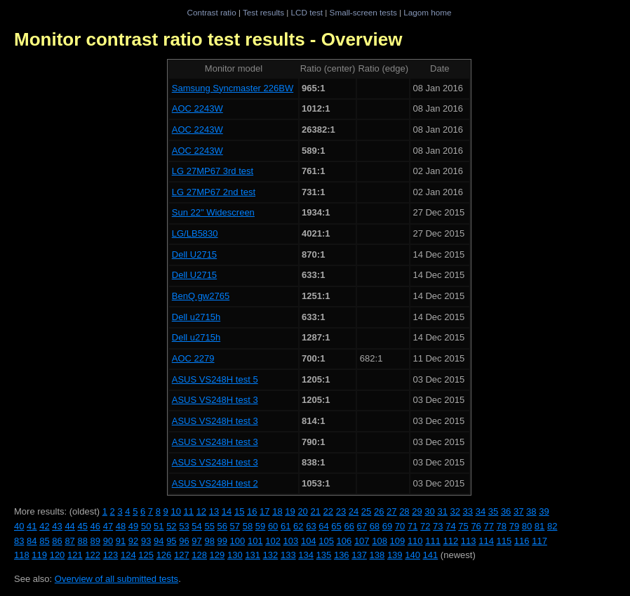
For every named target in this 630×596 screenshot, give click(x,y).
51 (158, 526)
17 (264, 511)
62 (298, 526)
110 (415, 541)
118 (21, 555)
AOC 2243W (197, 108)
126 (164, 555)
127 (181, 555)
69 (387, 526)
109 (398, 541)
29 (417, 511)
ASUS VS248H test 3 (215, 400)
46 (95, 526)
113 (468, 541)
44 (69, 526)
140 (412, 555)
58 (248, 526)
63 (311, 526)
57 (235, 526)
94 (158, 541)
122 (92, 555)
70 (400, 526)
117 (539, 541)
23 (341, 511)
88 (82, 541)
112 (451, 541)
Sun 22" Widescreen (213, 212)
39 (544, 511)
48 (121, 526)
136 (341, 555)
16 (252, 511)
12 (201, 511)
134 (306, 555)
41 (31, 526)
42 (44, 526)
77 (488, 526)
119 (39, 555)
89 (95, 541)
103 (291, 541)
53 (184, 526)
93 (146, 541)
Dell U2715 (194, 254)
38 (531, 511)
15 (239, 511)
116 (522, 541)
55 (209, 526)
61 (285, 526)
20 (302, 511)
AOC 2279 (193, 358)
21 (315, 511)
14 (227, 511)
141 (430, 555)
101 (255, 541)
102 (273, 541)
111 (433, 541)
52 (171, 526)
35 (493, 511)
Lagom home (427, 12)
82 (552, 526)
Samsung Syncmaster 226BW (232, 88)
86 (57, 541)
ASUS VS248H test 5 (215, 379)
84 (31, 541)
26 (379, 511)
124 (128, 555)
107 (362, 541)
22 (328, 511)
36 (506, 511)
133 (288, 555)
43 (57, 526)
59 (260, 526)
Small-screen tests (363, 12)
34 (480, 511)
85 (44, 541)
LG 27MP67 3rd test (212, 171)
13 (214, 511)
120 (57, 555)
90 (108, 541)
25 (366, 511)
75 (463, 526)
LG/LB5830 (195, 233)
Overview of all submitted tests (116, 579)
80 (527, 526)
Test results (263, 12)
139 (395, 555)
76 (476, 526)
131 (252, 555)
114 (486, 541)
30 (429, 511)
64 (323, 526)
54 (196, 526)
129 (217, 555)
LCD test (307, 12)
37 (518, 511)
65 (336, 526)
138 (377, 555)
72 (425, 526)
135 (324, 555)
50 (146, 526)
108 (379, 541)
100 (238, 541)
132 (271, 555)
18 (277, 511)
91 (121, 541)
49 (133, 526)
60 (273, 526)
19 (290, 511)
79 (514, 526)
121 (75, 555)
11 (189, 511)
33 (468, 511)
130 (235, 555)
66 (349, 526)
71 (412, 526)
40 (19, 526)
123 (111, 555)
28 (404, 511)
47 (108, 526)
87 (69, 541)
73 (438, 526)
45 (82, 526)
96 (184, 541)
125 (146, 555)
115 (504, 541)
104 (308, 541)
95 (171, 541)
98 (209, 541)
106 (344, 541)
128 (199, 555)
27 (391, 511)
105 (326, 541)
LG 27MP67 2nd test (213, 192)
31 (442, 511)
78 (502, 526)
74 (450, 526)
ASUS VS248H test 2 (215, 483)
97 (196, 541)
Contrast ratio (211, 12)
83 (19, 541)
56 (222, 526)
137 (359, 555)
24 (353, 511)
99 (222, 541)
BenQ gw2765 (200, 296)
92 (133, 541)
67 (362, 526)
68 (375, 526)
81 (539, 526)
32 (455, 511)
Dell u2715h (196, 317)
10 (175, 511)
